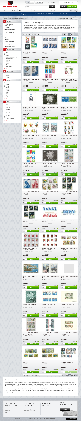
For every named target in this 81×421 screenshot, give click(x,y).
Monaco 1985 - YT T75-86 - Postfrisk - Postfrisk (30, 249)
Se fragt (24, 59)
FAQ (6, 412)
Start (63, 34)
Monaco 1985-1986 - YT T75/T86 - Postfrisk (48, 249)
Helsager (8, 61)
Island (7, 92)
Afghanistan (8, 96)
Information (65, 10)
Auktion (35, 10)
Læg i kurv (34, 62)
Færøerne (8, 89)
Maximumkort (9, 66)
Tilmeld (66, 409)
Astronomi (8, 112)
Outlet (40, 10)
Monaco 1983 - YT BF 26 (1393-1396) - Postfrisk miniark (69, 79)
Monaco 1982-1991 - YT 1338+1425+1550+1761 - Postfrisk (29, 52)
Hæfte (7, 63)
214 (70, 34)
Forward (75, 34)
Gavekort (7, 410)
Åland (7, 93)
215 (72, 34)
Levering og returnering (29, 410)
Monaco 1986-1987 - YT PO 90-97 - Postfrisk (30, 333)
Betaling (25, 414)
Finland (7, 87)
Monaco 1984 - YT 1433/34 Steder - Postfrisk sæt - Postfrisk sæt (49, 137)
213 (67, 34)
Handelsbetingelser (28, 409)
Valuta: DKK (39, 3)
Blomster (8, 115)
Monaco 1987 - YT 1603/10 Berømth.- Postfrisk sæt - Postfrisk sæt (68, 362)
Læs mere (62, 411)
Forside (5, 18)
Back (65, 34)
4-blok (7, 52)
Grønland (8, 90)
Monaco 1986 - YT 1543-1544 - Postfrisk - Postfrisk (50, 277)
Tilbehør (14, 10)
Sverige (7, 86)
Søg (52, 6)
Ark (6, 54)
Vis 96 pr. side (35, 34)
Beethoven (8, 113)
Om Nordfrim (45, 409)
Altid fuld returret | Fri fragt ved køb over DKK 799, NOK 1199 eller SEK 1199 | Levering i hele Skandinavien (40, 14)
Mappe (7, 64)
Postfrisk (8, 74)
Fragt (24, 412)
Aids (7, 104)
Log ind (48, 2)
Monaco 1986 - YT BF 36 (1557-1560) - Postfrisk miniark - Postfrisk (69, 306)
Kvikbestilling (73, 10)
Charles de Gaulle (10, 118)
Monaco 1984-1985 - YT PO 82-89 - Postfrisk (68, 164)
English (31, 2)
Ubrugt (7, 77)
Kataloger (21, 10)
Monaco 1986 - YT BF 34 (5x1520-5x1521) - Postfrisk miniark (49, 306)
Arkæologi (8, 110)
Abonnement (48, 10)
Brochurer (56, 10)
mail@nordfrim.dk (50, 418)
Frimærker (6, 10)
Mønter (28, 10)
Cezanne (8, 117)
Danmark (8, 83)
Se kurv (63, 6)
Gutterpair (8, 60)
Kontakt (53, 2)
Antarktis (8, 107)
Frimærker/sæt (9, 58)
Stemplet (8, 75)
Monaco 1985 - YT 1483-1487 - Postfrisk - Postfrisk (69, 192)
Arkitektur (8, 109)
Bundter (7, 55)
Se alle (5, 68)
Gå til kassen (72, 6)
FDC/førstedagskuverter (11, 57)
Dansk (27, 2)
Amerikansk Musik (10, 106)
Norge (7, 84)
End (77, 34)
